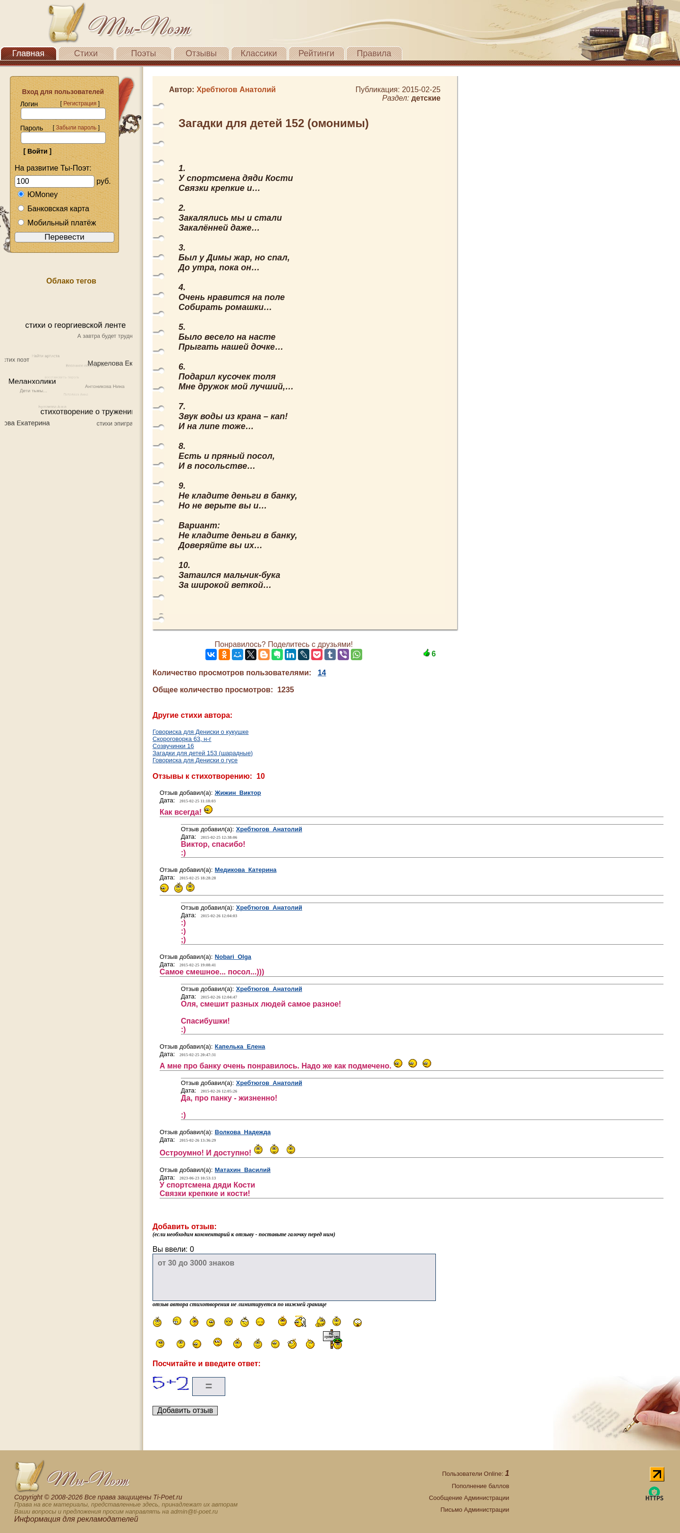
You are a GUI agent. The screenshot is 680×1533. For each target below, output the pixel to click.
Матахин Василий (243, 1169)
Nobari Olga (233, 956)
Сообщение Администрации (469, 1497)
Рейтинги (316, 53)
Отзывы (201, 53)
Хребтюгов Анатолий (269, 829)
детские (426, 98)
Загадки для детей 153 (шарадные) (203, 753)
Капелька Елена (240, 1046)
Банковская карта (53, 209)
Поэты (143, 53)
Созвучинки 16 (173, 745)
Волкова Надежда (243, 1132)
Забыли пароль (76, 127)
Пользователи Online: (475, 1473)
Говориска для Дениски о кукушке (201, 731)
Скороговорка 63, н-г (182, 738)
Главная (28, 53)
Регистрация (79, 103)
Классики (259, 53)
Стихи (86, 53)
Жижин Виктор (238, 792)
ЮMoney (37, 194)
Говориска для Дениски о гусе (195, 760)
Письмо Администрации (475, 1509)
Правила (374, 53)
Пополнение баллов (481, 1486)
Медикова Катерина (246, 869)
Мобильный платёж (56, 223)
